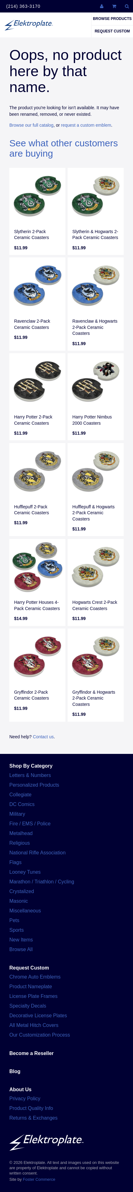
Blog (15, 1071)
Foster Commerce (39, 1179)
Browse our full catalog (31, 125)
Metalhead (21, 833)
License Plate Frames (33, 996)
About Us (20, 1089)
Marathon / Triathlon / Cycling (41, 881)
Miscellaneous (25, 910)
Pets (14, 920)
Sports (16, 930)
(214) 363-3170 (23, 6)
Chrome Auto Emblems (35, 976)
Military (17, 814)
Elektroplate (28, 25)
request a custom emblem (86, 125)
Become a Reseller (31, 1053)
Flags (15, 862)
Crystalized (21, 891)
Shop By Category (31, 766)
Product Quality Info (31, 1108)
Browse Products (112, 19)
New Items (21, 939)
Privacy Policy (24, 1098)
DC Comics (22, 804)
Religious (19, 843)
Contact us (43, 736)
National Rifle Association (37, 852)
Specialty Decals (27, 1006)
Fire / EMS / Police (29, 823)
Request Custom (112, 31)
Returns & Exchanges (33, 1118)
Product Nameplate (30, 986)
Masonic (18, 901)
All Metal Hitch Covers (33, 1025)
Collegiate (20, 794)
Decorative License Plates (38, 1015)
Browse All (21, 949)
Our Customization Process (39, 1035)
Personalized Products (34, 785)
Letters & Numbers (30, 775)
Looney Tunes (25, 872)
